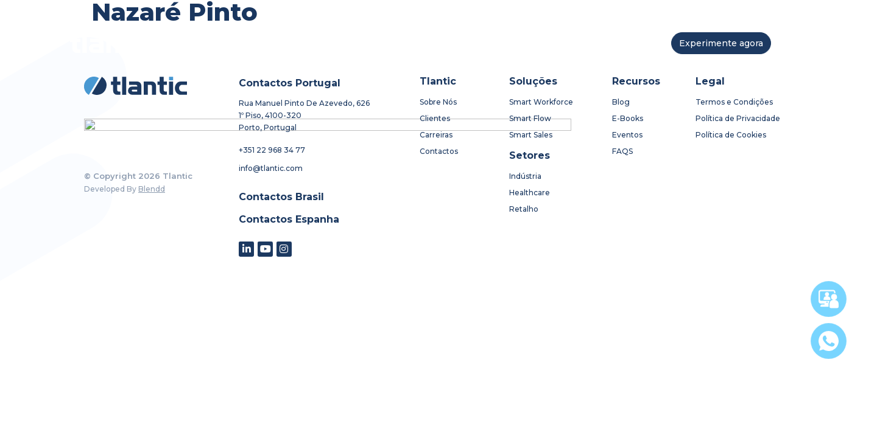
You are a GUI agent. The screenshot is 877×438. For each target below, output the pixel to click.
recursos (470, 43)
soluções (348, 43)
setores (412, 43)
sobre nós (279, 43)
